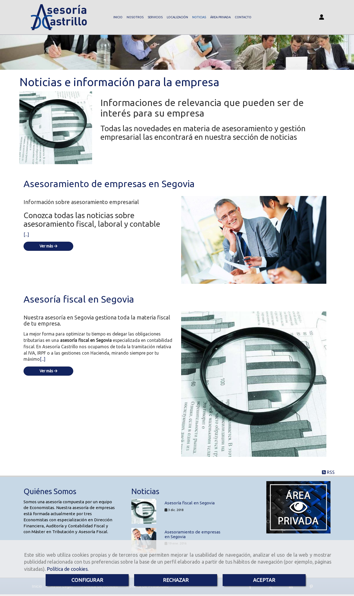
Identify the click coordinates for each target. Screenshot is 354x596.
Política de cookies (67, 569)
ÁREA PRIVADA (220, 17)
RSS (328, 472)
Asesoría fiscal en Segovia (79, 299)
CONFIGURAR (87, 580)
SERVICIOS (155, 17)
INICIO (118, 17)
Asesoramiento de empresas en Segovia (109, 184)
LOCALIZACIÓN (177, 17)
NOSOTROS (135, 17)
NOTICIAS (199, 17)
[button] (321, 17)
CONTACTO (243, 17)
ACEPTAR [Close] (264, 580)
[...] (26, 235)
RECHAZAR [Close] (176, 580)
